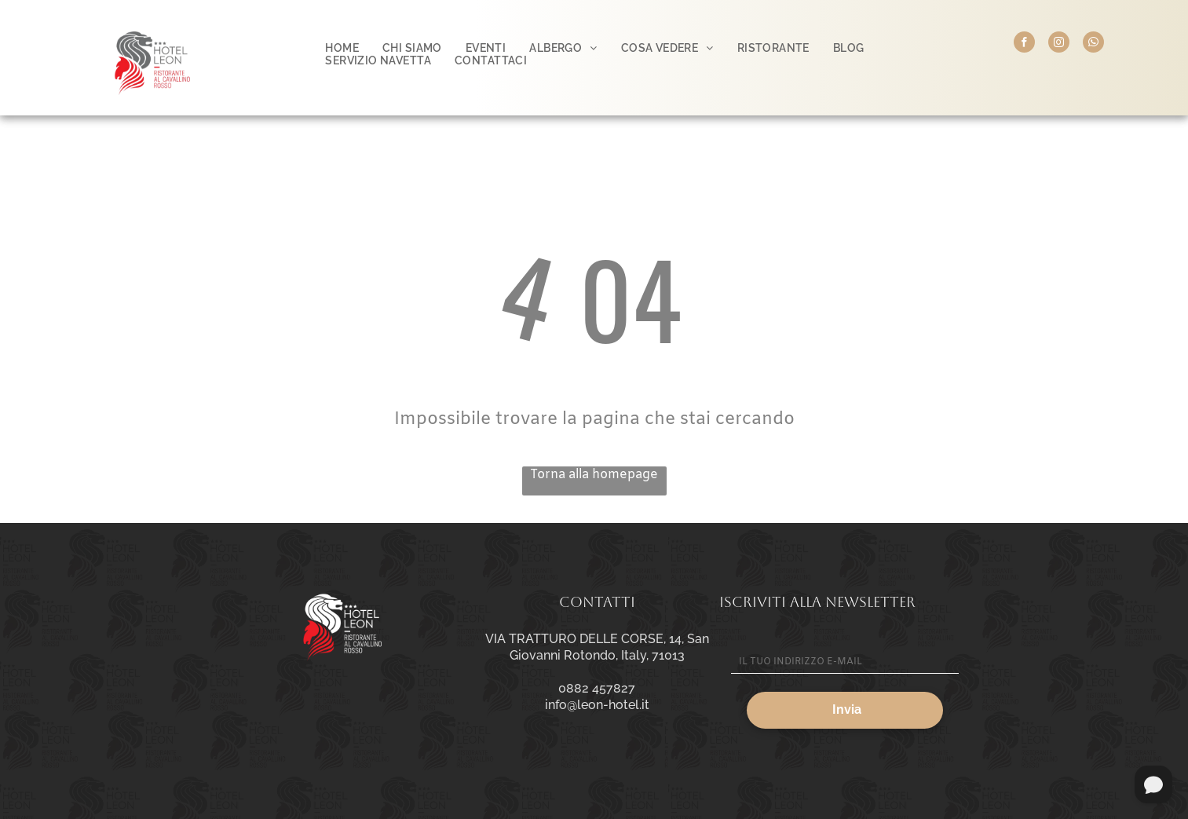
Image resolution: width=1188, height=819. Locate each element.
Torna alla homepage (594, 474)
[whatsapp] (1093, 44)
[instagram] (1058, 44)
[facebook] (1024, 44)
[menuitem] (342, 48)
